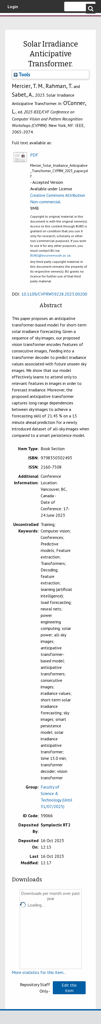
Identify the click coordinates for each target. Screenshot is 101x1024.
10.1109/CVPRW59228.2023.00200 (54, 294)
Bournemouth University (12, 20)
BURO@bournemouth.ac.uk (50, 255)
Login (13, 6)
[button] (69, 987)
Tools (22, 74)
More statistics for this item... (39, 972)
